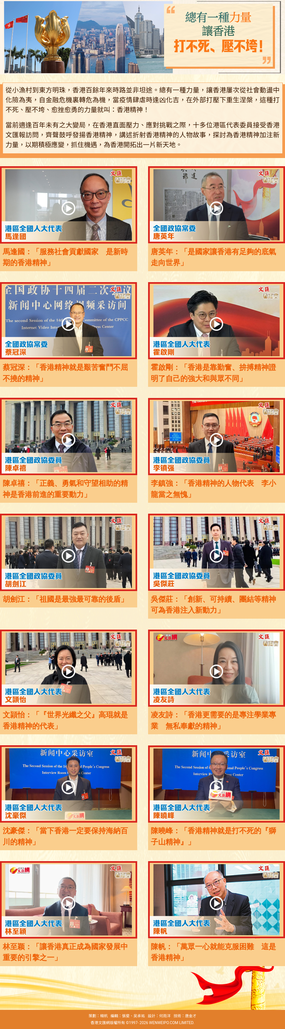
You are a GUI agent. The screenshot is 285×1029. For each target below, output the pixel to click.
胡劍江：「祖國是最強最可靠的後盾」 (65, 599)
